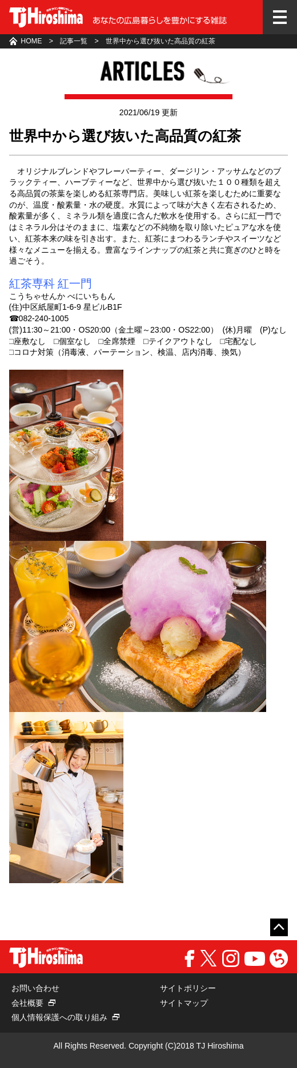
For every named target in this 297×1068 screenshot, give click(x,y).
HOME (31, 41)
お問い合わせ (35, 988)
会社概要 (27, 1003)
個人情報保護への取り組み (59, 1017)
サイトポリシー (188, 988)
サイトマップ (184, 1003)
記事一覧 (73, 41)
